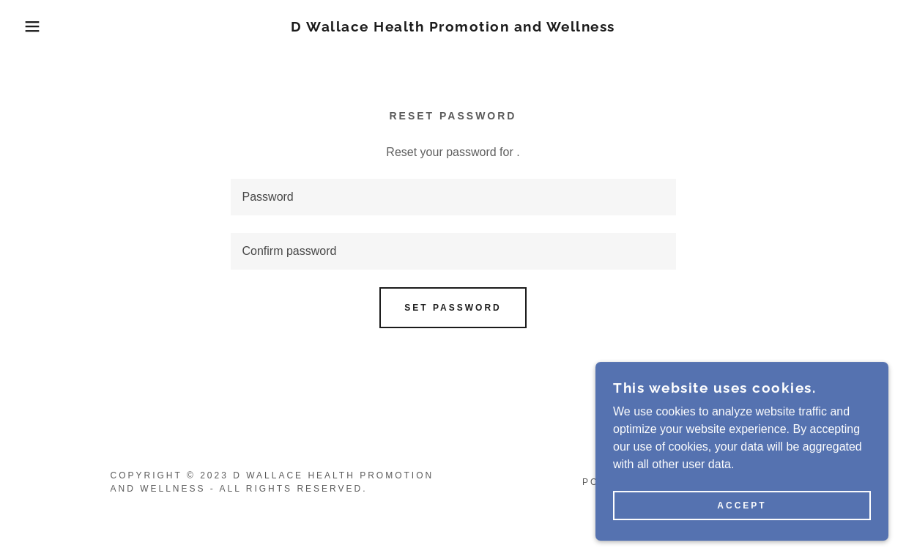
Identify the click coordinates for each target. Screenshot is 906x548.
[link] (453, 27)
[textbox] (453, 197)
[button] (45, 26)
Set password (452, 308)
